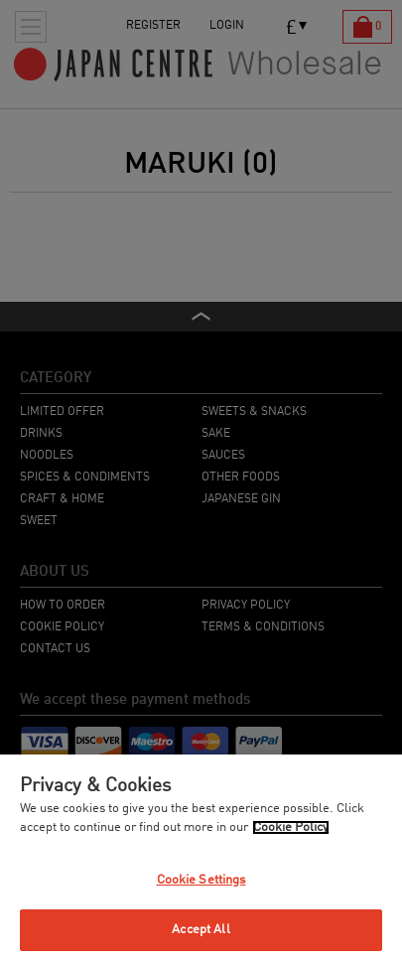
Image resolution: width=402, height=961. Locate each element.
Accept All (200, 929)
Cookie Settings (201, 880)
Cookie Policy (291, 827)
